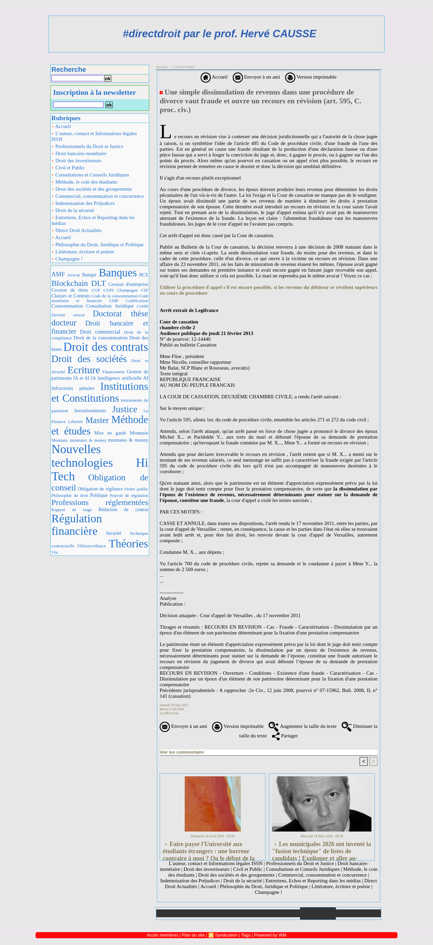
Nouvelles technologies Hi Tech (99, 462)
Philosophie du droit (69, 495)
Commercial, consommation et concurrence (97, 196)
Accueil (61, 126)
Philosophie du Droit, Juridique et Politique (97, 244)
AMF (58, 274)
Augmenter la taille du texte (302, 726)
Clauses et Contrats (70, 295)
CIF (144, 290)
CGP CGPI (102, 290)
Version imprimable (311, 77)
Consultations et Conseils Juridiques (90, 174)
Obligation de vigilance (100, 488)
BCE (143, 274)
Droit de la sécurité (72, 210)
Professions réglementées (99, 502)
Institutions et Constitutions (99, 392)
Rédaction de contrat (123, 509)
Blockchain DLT (78, 283)
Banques (118, 273)
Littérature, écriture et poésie (82, 251)
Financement (113, 372)
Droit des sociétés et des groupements (91, 189)
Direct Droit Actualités (76, 230)
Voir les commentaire (182, 752)
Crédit (142, 306)
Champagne (127, 290)
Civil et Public (68, 167)
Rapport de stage (71, 509)
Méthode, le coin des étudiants (84, 182)
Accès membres (162, 935)
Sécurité (113, 533)
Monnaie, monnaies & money (78, 440)
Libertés (75, 421)
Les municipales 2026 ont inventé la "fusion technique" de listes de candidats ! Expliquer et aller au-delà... (321, 849)
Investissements (90, 410)
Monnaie (139, 433)
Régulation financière (76, 525)
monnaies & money (128, 440)
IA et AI (81, 378)
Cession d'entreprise (128, 284)
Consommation (67, 306)
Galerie (210, 913)
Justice (124, 409)
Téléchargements (246, 913)
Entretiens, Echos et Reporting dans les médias (93, 220)
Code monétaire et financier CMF (99, 298)
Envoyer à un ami (256, 77)
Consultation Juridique (110, 306)
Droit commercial (100, 332)
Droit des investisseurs (76, 160)
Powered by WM (270, 935)
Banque (89, 274)
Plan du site (358, 913)
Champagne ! (67, 258)
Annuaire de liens (318, 913)
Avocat (73, 274)
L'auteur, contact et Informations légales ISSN (94, 136)
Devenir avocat (68, 315)
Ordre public (136, 488)
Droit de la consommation (100, 337)
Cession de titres (69, 290)
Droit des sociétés (89, 358)
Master (97, 420)
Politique (99, 495)
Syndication (226, 935)
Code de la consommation (114, 295)
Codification (137, 300)
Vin (54, 552)
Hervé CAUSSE (172, 709)
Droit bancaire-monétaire (79, 153)
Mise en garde (110, 433)
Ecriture (83, 369)
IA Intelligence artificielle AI (119, 378)
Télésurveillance (91, 545)
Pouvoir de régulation (129, 495)
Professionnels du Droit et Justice (87, 146)
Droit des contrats (105, 347)
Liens (282, 913)
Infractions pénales (72, 388)
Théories (128, 543)
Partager (285, 735)
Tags (245, 935)
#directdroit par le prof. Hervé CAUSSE (219, 34)
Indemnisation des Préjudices (83, 203)
